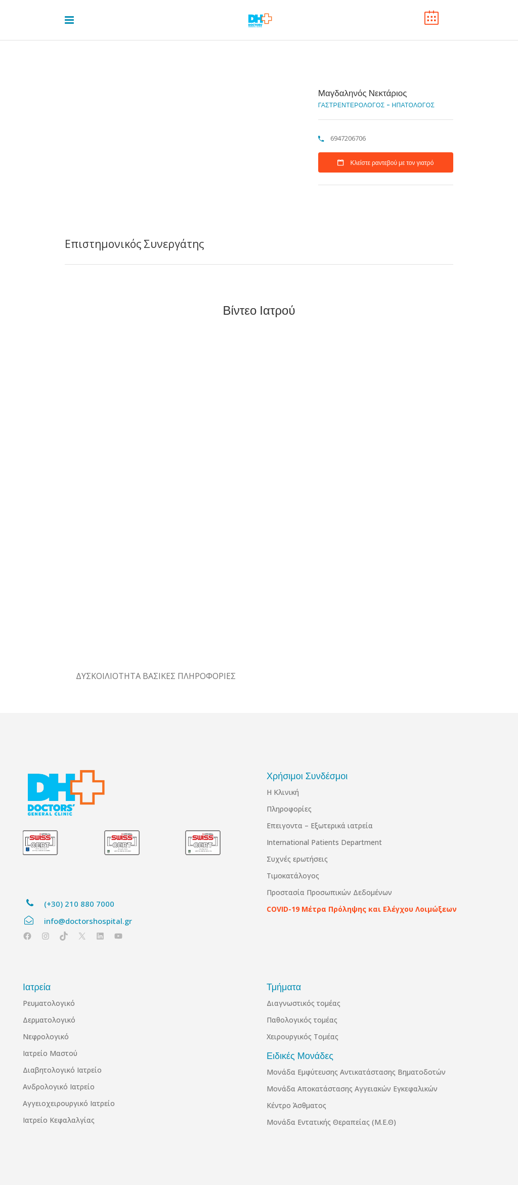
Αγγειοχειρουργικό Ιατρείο (69, 1103)
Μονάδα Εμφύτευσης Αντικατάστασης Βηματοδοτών (356, 1072)
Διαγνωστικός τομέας (303, 1003)
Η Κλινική (283, 792)
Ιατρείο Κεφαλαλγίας (59, 1120)
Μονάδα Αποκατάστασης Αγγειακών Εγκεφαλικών (352, 1088)
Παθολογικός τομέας (302, 1020)
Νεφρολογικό (46, 1036)
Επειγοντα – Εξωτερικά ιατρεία (320, 825)
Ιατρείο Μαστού (50, 1053)
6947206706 (347, 138)
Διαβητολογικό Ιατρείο (62, 1070)
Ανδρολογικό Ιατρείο (59, 1086)
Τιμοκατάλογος (293, 875)
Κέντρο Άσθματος (296, 1105)
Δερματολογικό (49, 1020)
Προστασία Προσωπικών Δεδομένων (329, 892)
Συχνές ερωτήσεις (297, 859)
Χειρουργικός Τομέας (302, 1036)
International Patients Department (324, 842)
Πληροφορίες (289, 809)
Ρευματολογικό (49, 1003)
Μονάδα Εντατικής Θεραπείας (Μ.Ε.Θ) (331, 1122)
